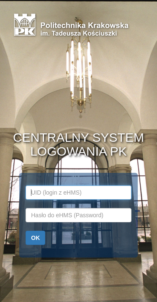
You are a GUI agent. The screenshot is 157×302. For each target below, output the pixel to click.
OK (35, 237)
